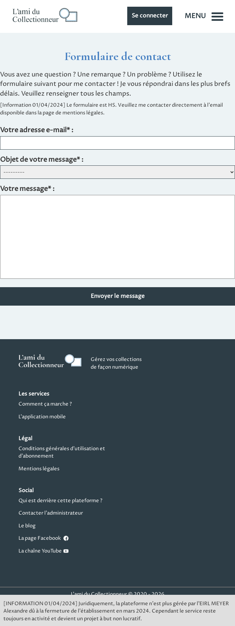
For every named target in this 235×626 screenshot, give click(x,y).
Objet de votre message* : (42, 160)
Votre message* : (27, 189)
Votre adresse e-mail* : (37, 131)
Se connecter (150, 16)
